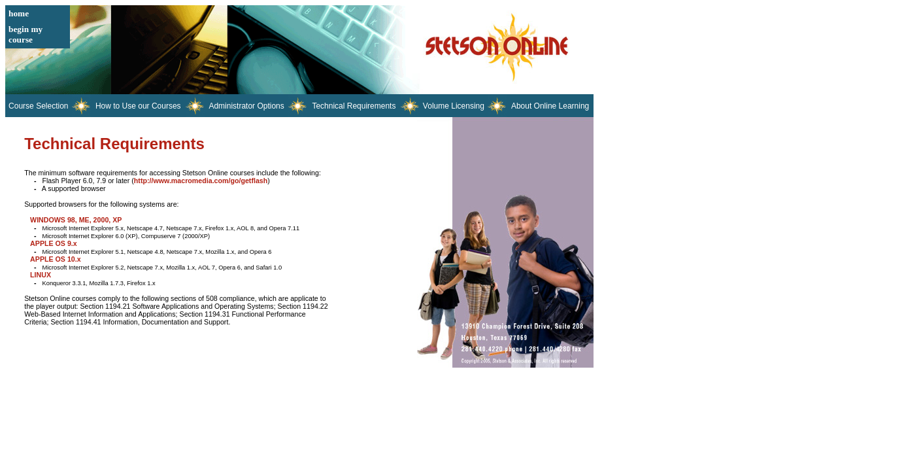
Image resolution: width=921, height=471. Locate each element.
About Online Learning (550, 106)
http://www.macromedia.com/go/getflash (200, 180)
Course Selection (38, 106)
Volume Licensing (453, 106)
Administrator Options (246, 106)
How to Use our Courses (138, 106)
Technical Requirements (353, 106)
